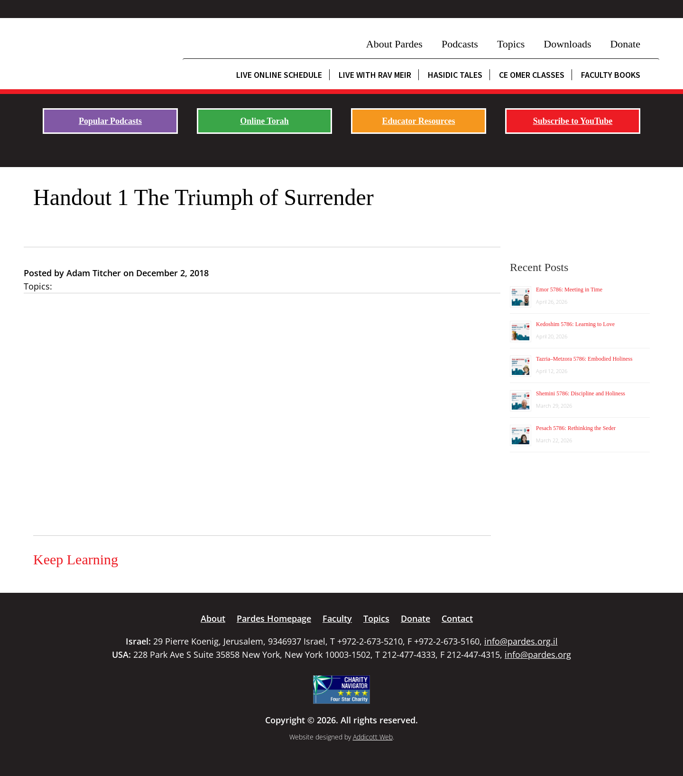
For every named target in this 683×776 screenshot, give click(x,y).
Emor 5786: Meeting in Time (569, 289)
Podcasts (460, 44)
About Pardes (394, 44)
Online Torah (264, 121)
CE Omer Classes (531, 74)
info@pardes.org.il (521, 641)
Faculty (337, 618)
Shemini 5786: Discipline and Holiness (580, 393)
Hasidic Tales (455, 74)
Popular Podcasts (110, 121)
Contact (457, 618)
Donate (625, 44)
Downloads (567, 44)
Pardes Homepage (274, 618)
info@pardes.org (538, 654)
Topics (511, 44)
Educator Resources (418, 121)
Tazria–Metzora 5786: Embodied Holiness (584, 358)
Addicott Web (373, 736)
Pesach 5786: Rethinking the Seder (576, 428)
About (213, 618)
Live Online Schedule (279, 74)
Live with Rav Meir (375, 74)
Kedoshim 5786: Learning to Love (575, 324)
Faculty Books (610, 74)
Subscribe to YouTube (573, 121)
